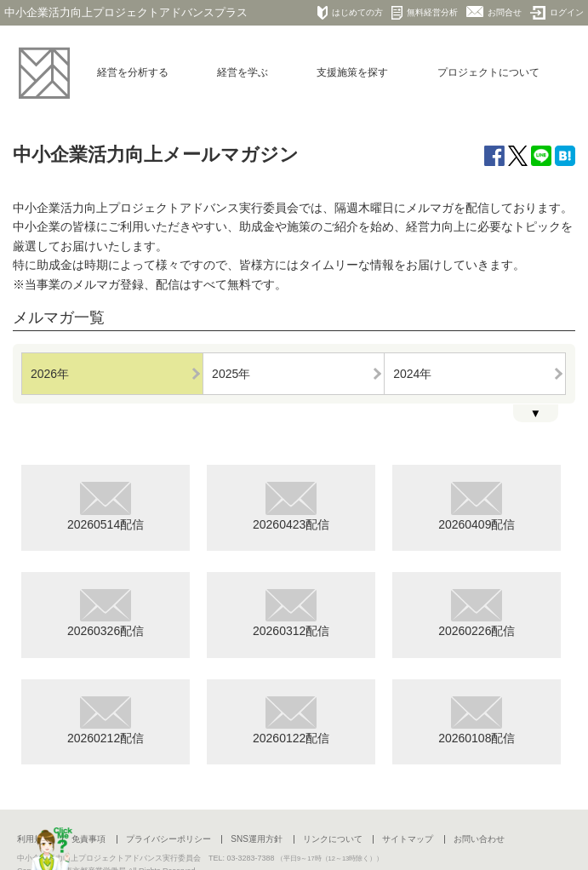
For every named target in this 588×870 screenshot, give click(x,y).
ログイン (557, 13)
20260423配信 (291, 506)
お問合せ (494, 11)
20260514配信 (105, 506)
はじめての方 (350, 13)
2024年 (412, 374)
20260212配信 (105, 720)
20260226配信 (476, 613)
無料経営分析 (424, 13)
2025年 (231, 374)
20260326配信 (105, 613)
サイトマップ (407, 839)
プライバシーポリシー (168, 839)
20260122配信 (291, 720)
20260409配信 (476, 506)
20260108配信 (476, 720)
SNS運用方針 (257, 839)
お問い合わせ (479, 839)
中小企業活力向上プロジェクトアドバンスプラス (126, 12)
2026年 (50, 374)
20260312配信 (291, 613)
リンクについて (333, 839)
